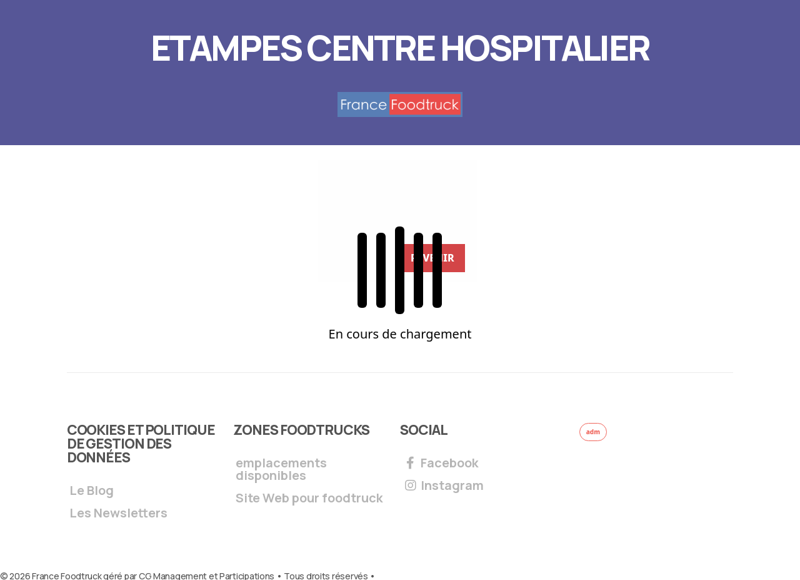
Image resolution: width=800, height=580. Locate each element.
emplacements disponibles (281, 470)
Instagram (443, 486)
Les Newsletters (118, 514)
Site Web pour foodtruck (309, 499)
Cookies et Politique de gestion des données (141, 443)
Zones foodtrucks (301, 429)
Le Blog (91, 491)
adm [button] (593, 431)
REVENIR (432, 258)
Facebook (440, 464)
